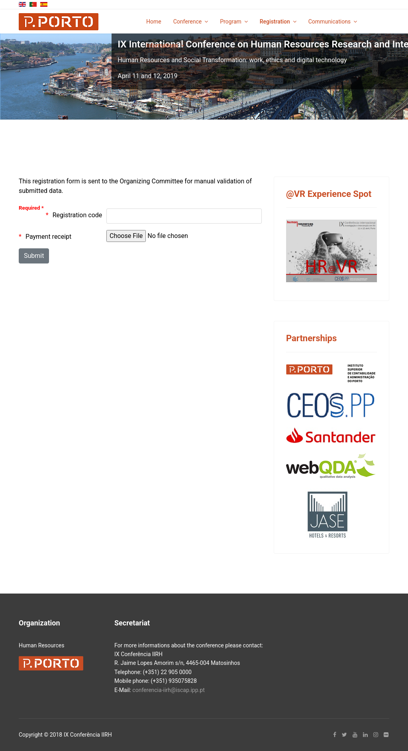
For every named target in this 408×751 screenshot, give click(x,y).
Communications (329, 21)
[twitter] (344, 734)
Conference (187, 21)
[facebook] (334, 734)
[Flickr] (386, 734)
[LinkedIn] (365, 734)
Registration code (77, 215)
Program (230, 21)
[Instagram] (375, 734)
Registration (275, 21)
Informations (162, 45)
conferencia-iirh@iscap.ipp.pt (168, 690)
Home (153, 21)
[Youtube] (355, 734)
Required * (31, 208)
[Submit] (34, 255)
